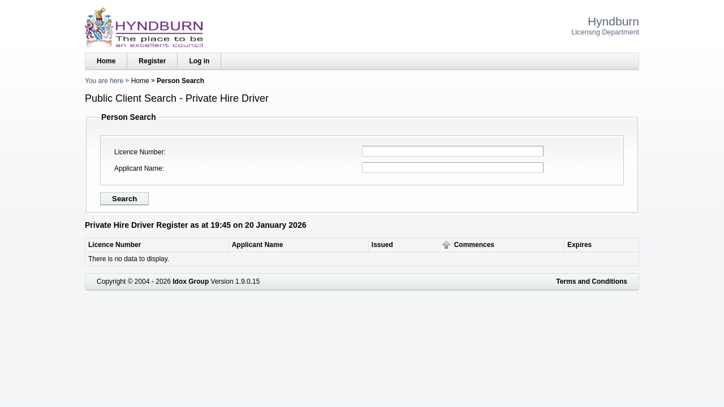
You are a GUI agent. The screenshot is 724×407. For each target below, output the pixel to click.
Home (106, 61)
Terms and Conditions (591, 281)
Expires (579, 245)
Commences (474, 245)
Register (152, 61)
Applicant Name (138, 168)
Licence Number (138, 152)
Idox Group (191, 281)
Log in (199, 61)
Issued (382, 245)
